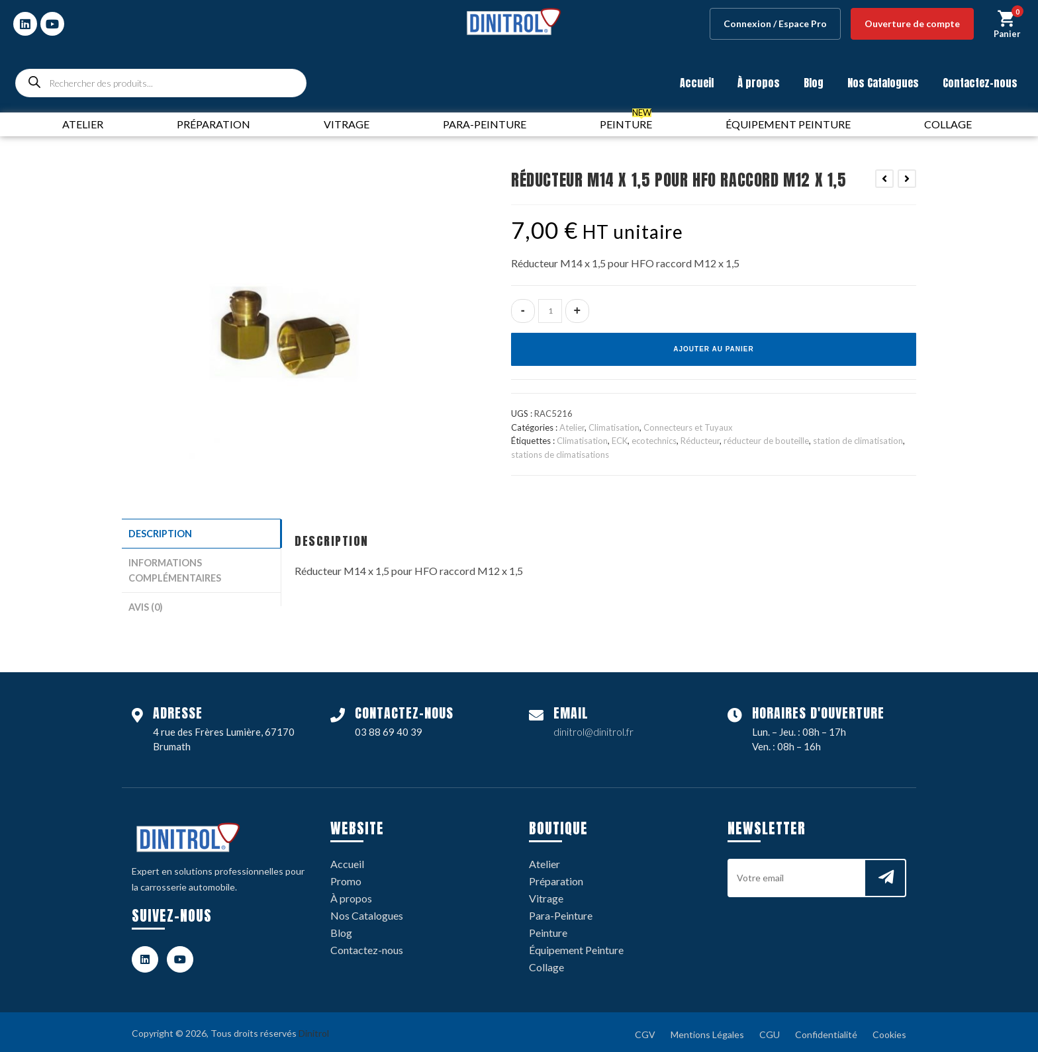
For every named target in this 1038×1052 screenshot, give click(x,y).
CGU (769, 1030)
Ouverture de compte (912, 23)
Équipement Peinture (576, 946)
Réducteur (700, 440)
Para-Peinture (560, 911)
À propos (758, 83)
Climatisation (614, 427)
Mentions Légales (707, 1030)
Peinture (548, 928)
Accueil (697, 83)
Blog (814, 83)
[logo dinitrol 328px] (513, 21)
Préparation (556, 877)
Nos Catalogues (883, 83)
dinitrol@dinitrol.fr (593, 728)
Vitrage (546, 894)
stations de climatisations (560, 454)
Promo (345, 877)
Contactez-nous (980, 83)
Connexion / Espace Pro (775, 23)
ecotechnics (654, 440)
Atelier (572, 427)
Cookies (889, 1030)
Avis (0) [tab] (145, 603)
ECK (620, 440)
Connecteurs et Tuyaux (688, 427)
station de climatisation (858, 440)
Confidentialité (826, 1030)
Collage (546, 963)
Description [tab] (160, 533)
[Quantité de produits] (550, 311)
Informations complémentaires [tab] (174, 568)
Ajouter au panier (713, 349)
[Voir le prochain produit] (907, 178)
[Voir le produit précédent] (884, 178)
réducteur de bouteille (766, 440)
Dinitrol (314, 1029)
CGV (645, 1030)
